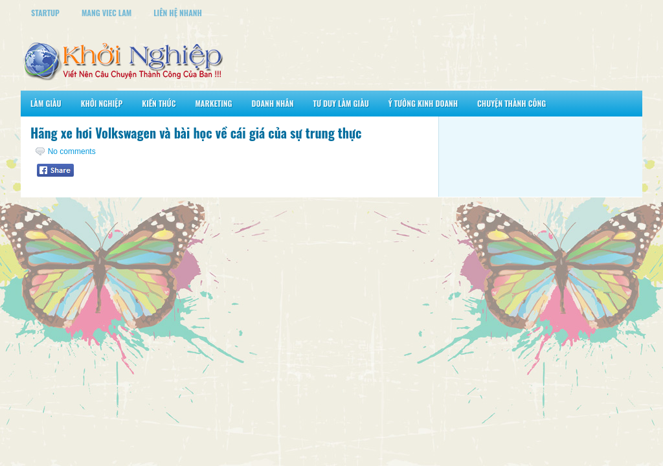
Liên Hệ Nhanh (177, 12)
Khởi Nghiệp (102, 103)
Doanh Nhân (273, 103)
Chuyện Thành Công (511, 103)
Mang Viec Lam (106, 12)
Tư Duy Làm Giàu (341, 103)
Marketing (213, 103)
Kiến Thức (158, 103)
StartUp (45, 12)
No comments (72, 151)
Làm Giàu (46, 103)
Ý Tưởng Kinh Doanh (423, 103)
